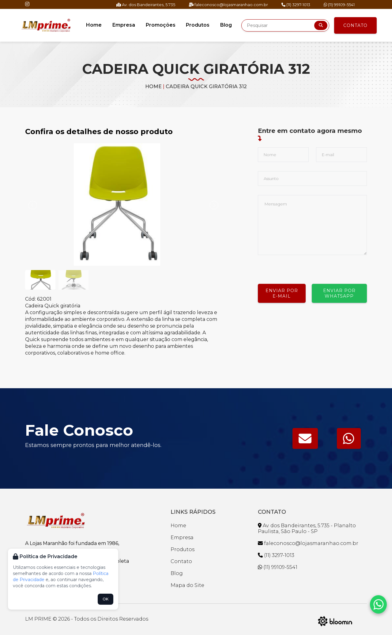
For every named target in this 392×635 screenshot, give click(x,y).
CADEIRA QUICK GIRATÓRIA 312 (206, 86)
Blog (226, 25)
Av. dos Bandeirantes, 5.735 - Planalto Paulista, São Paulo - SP (307, 528)
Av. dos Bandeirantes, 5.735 (145, 4)
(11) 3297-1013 (295, 4)
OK (105, 599)
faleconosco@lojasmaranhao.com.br (228, 4)
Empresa (124, 25)
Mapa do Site (187, 585)
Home (94, 25)
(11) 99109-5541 (339, 4)
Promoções (160, 25)
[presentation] (304, 267)
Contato (355, 25)
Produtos (197, 25)
